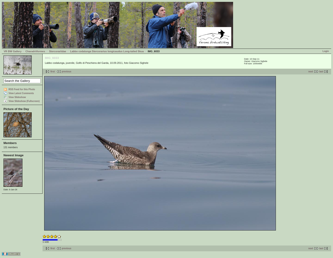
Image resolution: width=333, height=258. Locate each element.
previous (66, 71)
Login (326, 51)
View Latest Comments (21, 93)
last (321, 71)
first (52, 71)
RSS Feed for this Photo (22, 89)
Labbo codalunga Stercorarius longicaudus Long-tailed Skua (107, 51)
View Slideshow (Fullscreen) (24, 101)
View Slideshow (17, 97)
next (310, 71)
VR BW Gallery (13, 51)
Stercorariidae (57, 51)
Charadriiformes (35, 51)
